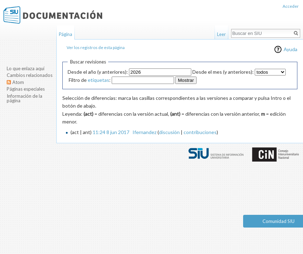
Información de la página (24, 98)
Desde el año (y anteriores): (98, 72)
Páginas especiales (26, 89)
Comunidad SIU (278, 221)
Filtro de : (90, 80)
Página (65, 34)
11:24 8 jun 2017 (111, 132)
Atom (18, 82)
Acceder (291, 6)
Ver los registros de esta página (96, 47)
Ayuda (290, 49)
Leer (221, 34)
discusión (169, 132)
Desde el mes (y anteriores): (223, 72)
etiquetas (98, 80)
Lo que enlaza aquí (25, 68)
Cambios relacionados (29, 75)
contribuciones (200, 132)
